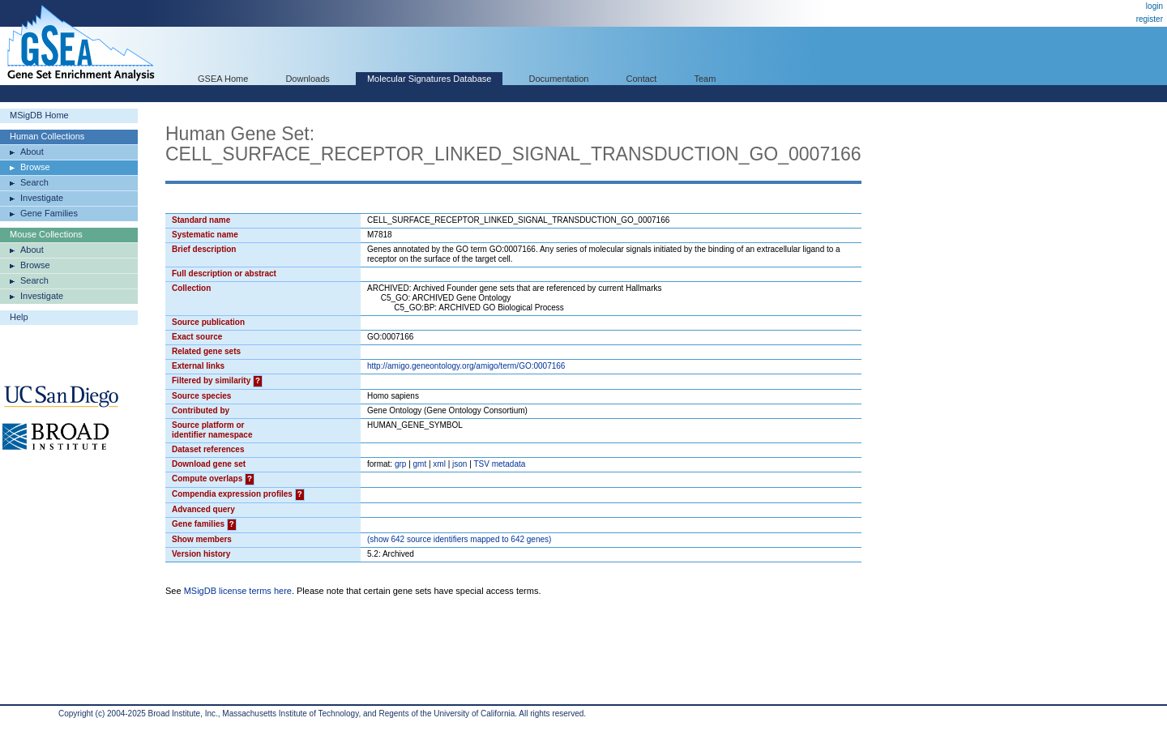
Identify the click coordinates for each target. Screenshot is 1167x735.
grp (400, 463)
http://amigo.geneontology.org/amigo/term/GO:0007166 (466, 365)
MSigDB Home (39, 115)
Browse (35, 167)
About (32, 151)
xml (439, 463)
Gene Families (49, 213)
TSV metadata (499, 463)
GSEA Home (223, 78)
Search (34, 182)
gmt (420, 463)
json (459, 463)
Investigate (41, 198)
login (1154, 6)
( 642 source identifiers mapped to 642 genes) (459, 539)
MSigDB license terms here (238, 591)
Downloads (307, 78)
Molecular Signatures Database (429, 78)
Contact (641, 78)
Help (19, 317)
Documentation (558, 78)
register (1149, 19)
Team (705, 78)
